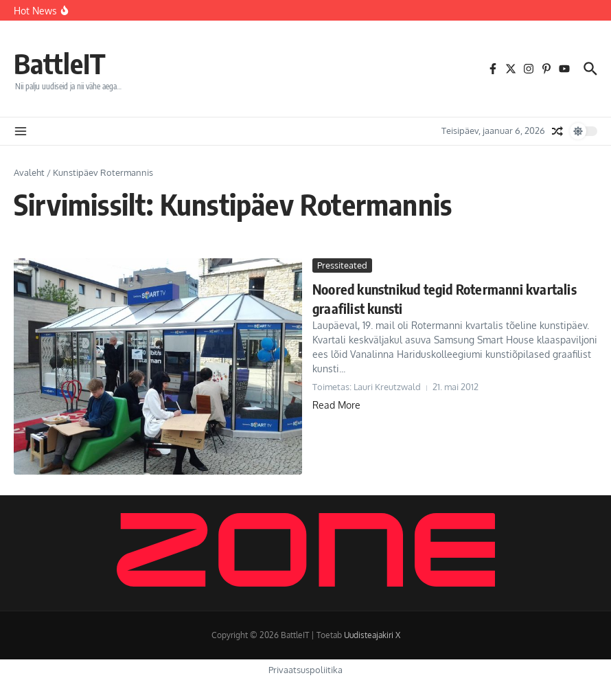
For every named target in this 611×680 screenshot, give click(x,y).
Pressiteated (342, 265)
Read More (336, 405)
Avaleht (29, 172)
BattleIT (60, 63)
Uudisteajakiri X (372, 635)
